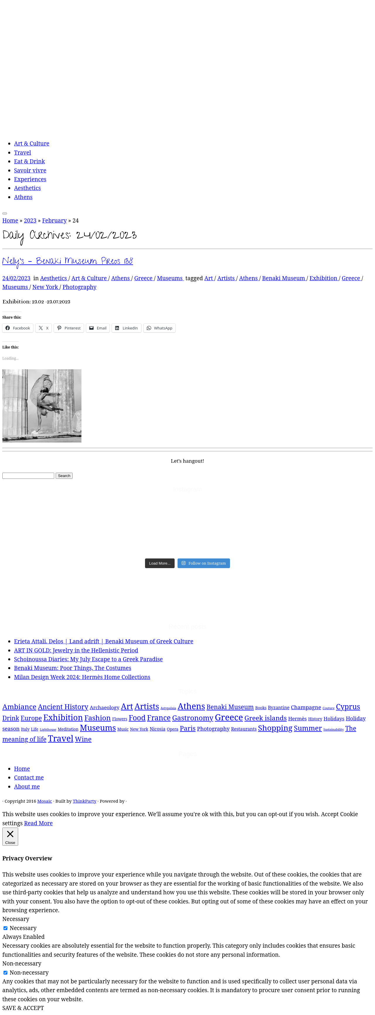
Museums (170, 278)
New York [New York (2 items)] (139, 729)
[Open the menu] (4, 213)
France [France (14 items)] (159, 717)
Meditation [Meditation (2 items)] (68, 729)
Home (10, 220)
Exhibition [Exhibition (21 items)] (63, 717)
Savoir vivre (30, 170)
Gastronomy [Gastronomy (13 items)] (192, 717)
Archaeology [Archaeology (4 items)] (104, 707)
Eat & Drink (29, 161)
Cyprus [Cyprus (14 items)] (348, 706)
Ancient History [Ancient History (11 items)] (63, 706)
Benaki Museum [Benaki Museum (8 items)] (230, 707)
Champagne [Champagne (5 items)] (306, 707)
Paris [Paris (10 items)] (188, 728)
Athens (23, 197)
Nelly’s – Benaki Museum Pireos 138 (67, 262)
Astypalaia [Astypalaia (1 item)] (168, 708)
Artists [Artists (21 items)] (146, 706)
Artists (226, 278)
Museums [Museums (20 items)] (98, 727)
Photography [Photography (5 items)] (213, 728)
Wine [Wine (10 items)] (83, 739)
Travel (22, 152)
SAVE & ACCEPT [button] (23, 1008)
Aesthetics (27, 188)
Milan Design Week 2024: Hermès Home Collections (82, 677)
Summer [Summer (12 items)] (308, 728)
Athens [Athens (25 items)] (191, 706)
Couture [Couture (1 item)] (329, 708)
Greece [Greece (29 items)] (229, 717)
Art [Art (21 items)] (127, 706)
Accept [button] (330, 814)
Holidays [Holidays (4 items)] (334, 718)
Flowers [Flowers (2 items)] (119, 719)
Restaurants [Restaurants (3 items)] (244, 729)
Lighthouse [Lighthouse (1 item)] (48, 729)
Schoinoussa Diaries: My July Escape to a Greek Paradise (88, 659)
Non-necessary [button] (21, 963)
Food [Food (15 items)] (137, 717)
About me (27, 786)
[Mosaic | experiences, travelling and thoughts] (152, 129)
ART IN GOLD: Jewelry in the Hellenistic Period (76, 650)
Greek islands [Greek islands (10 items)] (265, 717)
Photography (80, 287)
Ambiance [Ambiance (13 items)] (19, 706)
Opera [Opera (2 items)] (172, 729)
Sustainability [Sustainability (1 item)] (333, 729)
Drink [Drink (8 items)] (10, 718)
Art (209, 278)
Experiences (30, 179)
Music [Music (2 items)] (123, 729)
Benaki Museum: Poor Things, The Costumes (72, 668)
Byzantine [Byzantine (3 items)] (279, 708)
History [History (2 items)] (315, 719)
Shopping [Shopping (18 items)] (275, 727)
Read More (38, 823)
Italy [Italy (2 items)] (25, 729)
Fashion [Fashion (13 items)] (97, 717)
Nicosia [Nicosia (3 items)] (158, 729)
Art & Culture (32, 143)
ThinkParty (84, 801)
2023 (30, 220)
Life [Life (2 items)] (34, 729)
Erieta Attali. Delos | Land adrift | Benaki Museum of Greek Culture (103, 641)
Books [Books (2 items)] (260, 707)
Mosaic (44, 801)
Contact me (29, 777)
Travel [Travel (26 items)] (61, 738)
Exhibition (324, 278)
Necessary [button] (15, 919)
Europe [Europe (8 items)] (31, 718)
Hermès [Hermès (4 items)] (297, 718)
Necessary (23, 928)
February (54, 220)
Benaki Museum (284, 278)
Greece (144, 278)
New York (46, 287)
